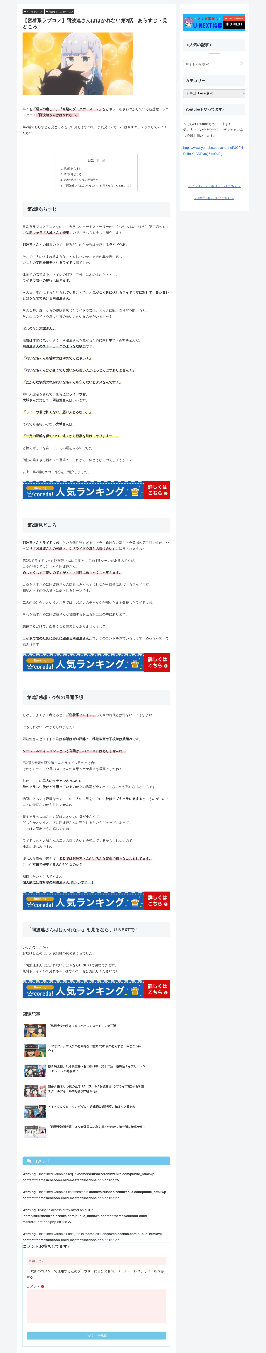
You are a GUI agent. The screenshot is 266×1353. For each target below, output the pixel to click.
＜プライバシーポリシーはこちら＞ (214, 186)
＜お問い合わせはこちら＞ (214, 198)
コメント (35, 1250)
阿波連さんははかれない (59, 11)
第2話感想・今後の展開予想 (79, 180)
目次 (91, 160)
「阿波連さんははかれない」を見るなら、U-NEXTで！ (97, 186)
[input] (214, 64)
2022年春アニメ (33, 11)
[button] (241, 64)
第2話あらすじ (71, 168)
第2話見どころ (71, 174)
